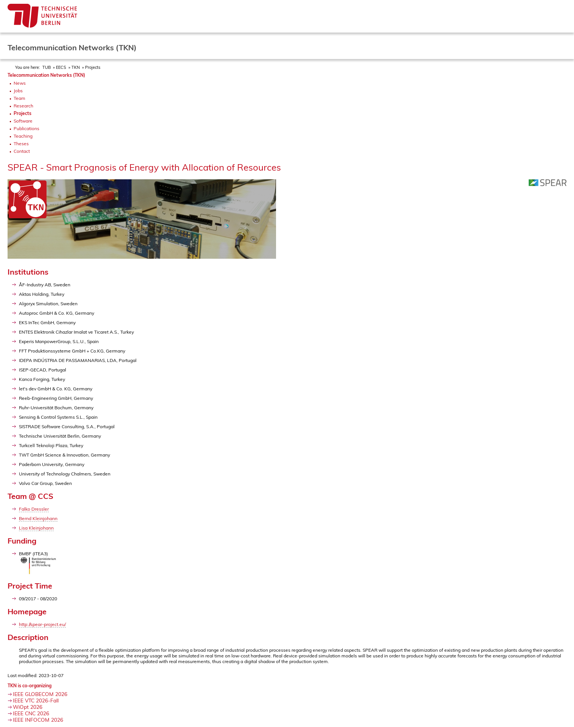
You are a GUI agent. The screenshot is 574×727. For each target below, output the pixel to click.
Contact (22, 151)
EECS (61, 67)
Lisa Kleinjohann (36, 528)
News (20, 83)
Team (19, 98)
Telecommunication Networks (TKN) (46, 75)
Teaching (23, 136)
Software (23, 121)
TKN (75, 67)
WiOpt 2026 (27, 707)
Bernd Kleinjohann (38, 518)
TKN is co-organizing (29, 685)
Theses (21, 143)
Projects (92, 67)
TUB (46, 67)
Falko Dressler (34, 509)
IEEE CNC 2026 (31, 713)
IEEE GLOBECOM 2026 (40, 694)
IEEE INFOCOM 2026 (38, 719)
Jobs (18, 90)
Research (23, 106)
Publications (26, 128)
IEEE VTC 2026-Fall (36, 700)
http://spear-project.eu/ (42, 624)
